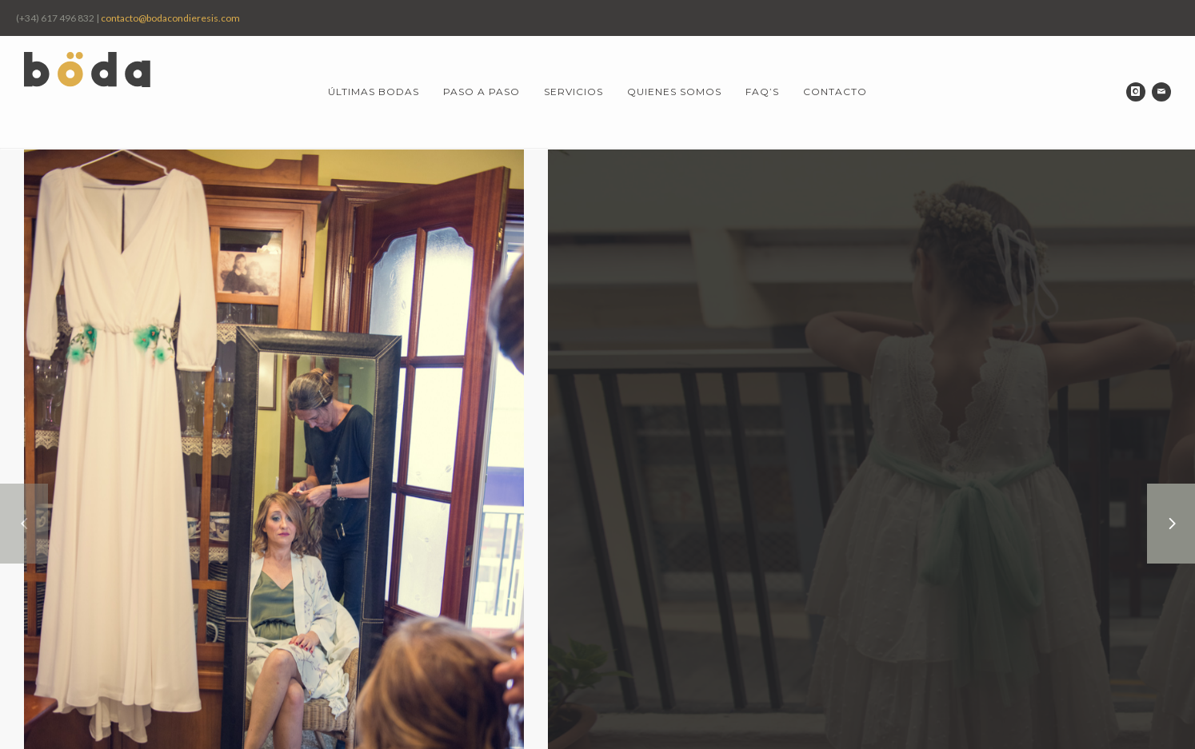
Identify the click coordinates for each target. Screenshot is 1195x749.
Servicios (573, 92)
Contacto (835, 92)
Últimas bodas (373, 92)
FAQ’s (762, 92)
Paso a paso (481, 92)
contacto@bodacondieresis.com (170, 18)
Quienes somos (674, 92)
